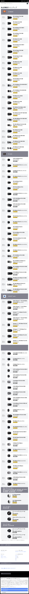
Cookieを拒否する (5, 590)
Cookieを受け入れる (5, 588)
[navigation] (27, 3)
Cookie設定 (4, 592)
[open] (26, 1)
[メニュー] (28, 1)
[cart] (24, 1)
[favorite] (22, 1)
